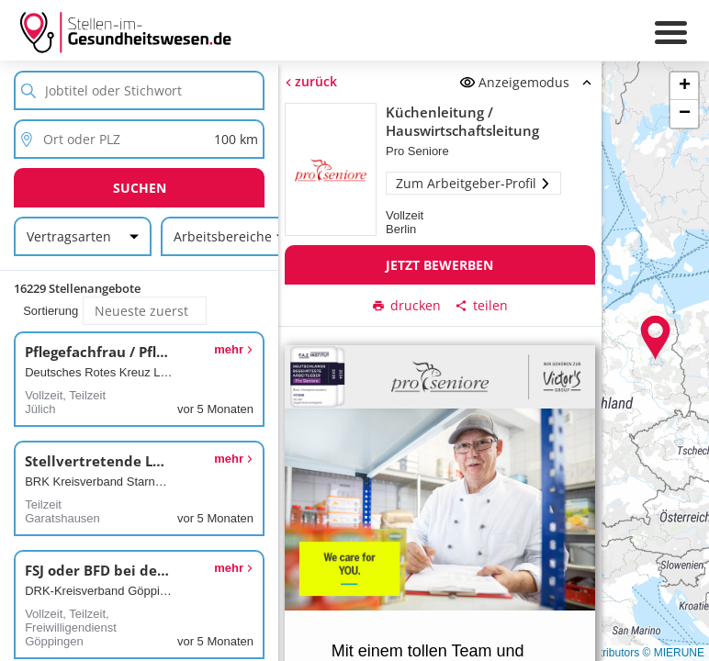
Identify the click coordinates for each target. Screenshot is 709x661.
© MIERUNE (673, 652)
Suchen (139, 187)
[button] (656, 338)
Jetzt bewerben (439, 265)
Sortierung (50, 311)
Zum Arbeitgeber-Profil (473, 183)
